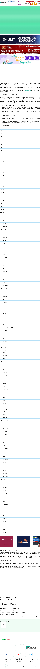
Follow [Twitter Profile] (31, 645)
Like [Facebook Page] (6, 645)
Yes (4, 623)
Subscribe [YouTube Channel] (19, 645)
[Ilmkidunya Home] (3, 3)
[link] (11, 1)
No (8, 623)
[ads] (6, 525)
